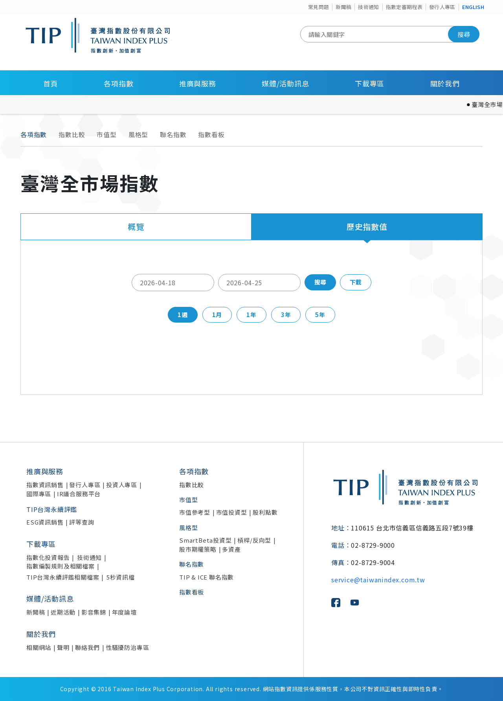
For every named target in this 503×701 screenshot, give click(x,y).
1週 (183, 314)
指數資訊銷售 (45, 485)
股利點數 (265, 512)
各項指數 (118, 83)
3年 (286, 314)
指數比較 (72, 134)
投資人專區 (121, 485)
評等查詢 (81, 522)
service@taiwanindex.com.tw (378, 579)
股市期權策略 (198, 549)
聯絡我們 (87, 647)
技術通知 (368, 7)
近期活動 (63, 612)
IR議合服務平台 (79, 494)
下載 (356, 282)
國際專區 (38, 494)
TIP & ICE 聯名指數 (206, 577)
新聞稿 (343, 7)
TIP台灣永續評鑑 (51, 509)
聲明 (63, 647)
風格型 (138, 134)
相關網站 (38, 647)
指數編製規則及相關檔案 (60, 566)
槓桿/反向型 (254, 540)
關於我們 (445, 83)
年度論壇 (124, 612)
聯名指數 (173, 134)
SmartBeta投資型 (205, 540)
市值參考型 (194, 512)
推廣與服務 (197, 83)
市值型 (106, 134)
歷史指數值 (367, 226)
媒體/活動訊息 (285, 83)
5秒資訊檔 (120, 577)
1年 (251, 314)
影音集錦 (93, 612)
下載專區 (369, 83)
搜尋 (463, 34)
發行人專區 (442, 7)
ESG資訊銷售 (45, 522)
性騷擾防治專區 (127, 647)
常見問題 (318, 7)
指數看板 (211, 134)
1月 (217, 314)
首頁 (50, 83)
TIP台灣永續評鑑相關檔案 (62, 577)
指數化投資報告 (48, 557)
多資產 (231, 549)
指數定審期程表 (404, 7)
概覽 (136, 226)
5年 (320, 314)
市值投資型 (231, 512)
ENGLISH (473, 7)
